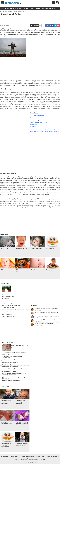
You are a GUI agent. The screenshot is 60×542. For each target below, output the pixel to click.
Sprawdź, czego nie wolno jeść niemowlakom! (6, 445)
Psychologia (52, 8)
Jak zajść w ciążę (6, 301)
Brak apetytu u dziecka (52, 270)
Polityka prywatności (34, 459)
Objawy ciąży (14, 287)
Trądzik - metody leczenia (8, 316)
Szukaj (53, 2)
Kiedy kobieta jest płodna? (9, 296)
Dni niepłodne (5, 298)
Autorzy (34, 306)
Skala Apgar (34, 270)
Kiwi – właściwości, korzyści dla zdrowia (43, 323)
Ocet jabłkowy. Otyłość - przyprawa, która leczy (14, 303)
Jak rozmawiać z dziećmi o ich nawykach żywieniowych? (12, 357)
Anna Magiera (37, 317)
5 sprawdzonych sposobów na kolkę (6, 422)
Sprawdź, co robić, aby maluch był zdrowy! (22, 444)
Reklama (17, 459)
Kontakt (43, 459)
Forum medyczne (25, 458)
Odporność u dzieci (6, 270)
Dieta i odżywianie (20, 8)
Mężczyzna (45, 8)
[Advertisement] (30, 19)
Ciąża (27, 8)
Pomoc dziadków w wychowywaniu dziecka (13, 369)
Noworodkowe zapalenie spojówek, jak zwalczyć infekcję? (45, 129)
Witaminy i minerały (14, 456)
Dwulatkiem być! (34, 126)
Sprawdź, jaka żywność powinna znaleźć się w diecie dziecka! (22, 423)
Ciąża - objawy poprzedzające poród (11, 305)
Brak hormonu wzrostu (36, 118)
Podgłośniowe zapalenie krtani (10, 366)
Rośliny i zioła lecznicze (28, 456)
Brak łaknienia (50, 248)
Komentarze (36, 25)
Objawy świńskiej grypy (8, 307)
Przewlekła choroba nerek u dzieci (11, 380)
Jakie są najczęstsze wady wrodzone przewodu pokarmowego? (14, 353)
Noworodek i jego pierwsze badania (39, 120)
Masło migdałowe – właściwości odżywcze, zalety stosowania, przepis (46, 316)
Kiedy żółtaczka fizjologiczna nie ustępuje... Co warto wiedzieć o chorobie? (14, 374)
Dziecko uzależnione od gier (22, 270)
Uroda (12, 8)
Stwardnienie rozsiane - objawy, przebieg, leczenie (15, 309)
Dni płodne (5, 294)
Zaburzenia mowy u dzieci (9, 371)
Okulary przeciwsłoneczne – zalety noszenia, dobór (46, 312)
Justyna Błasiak (37, 310)
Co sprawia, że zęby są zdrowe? (10, 362)
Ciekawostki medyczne (53, 456)
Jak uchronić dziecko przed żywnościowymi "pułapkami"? (45, 131)
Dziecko (33, 8)
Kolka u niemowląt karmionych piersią (19, 346)
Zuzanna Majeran (38, 321)
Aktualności (4, 456)
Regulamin (24, 459)
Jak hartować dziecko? (22, 248)
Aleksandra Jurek (37, 314)
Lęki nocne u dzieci (7, 364)
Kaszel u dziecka (5, 248)
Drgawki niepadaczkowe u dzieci (38, 122)
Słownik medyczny (40, 456)
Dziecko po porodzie (36, 248)
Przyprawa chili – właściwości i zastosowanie (44, 320)
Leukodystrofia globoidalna (37, 115)
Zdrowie (6, 8)
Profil (57, 2)
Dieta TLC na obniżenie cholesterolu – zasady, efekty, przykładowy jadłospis (46, 308)
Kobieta (38, 8)
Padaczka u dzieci (34, 124)
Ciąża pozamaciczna (7, 314)
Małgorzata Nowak (38, 325)
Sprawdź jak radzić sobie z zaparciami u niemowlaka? (21, 402)
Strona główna (1, 8)
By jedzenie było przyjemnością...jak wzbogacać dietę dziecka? (14, 377)
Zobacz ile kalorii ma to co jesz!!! (10, 312)
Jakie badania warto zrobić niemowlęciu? (13, 360)
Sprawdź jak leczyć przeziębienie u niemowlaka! (6, 402)
